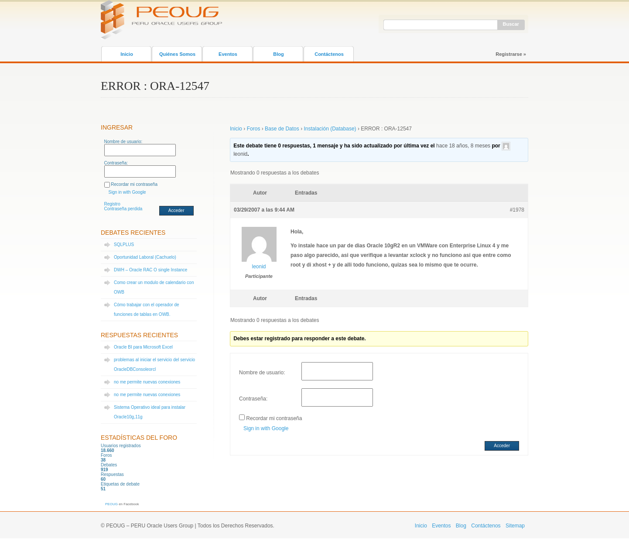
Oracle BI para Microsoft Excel (143, 347)
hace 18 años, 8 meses (463, 146)
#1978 (517, 210)
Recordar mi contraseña (134, 184)
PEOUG (111, 504)
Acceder (176, 210)
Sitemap (515, 526)
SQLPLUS (124, 244)
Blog (278, 54)
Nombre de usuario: (123, 141)
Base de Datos (282, 129)
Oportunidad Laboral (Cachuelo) (145, 257)
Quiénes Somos (177, 54)
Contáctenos (329, 54)
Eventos (228, 54)
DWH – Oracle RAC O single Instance (150, 269)
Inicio (126, 54)
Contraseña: (116, 163)
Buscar (511, 24)
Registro (112, 204)
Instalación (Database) (330, 129)
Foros (253, 129)
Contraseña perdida (123, 208)
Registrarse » (511, 54)
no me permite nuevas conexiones (147, 382)
